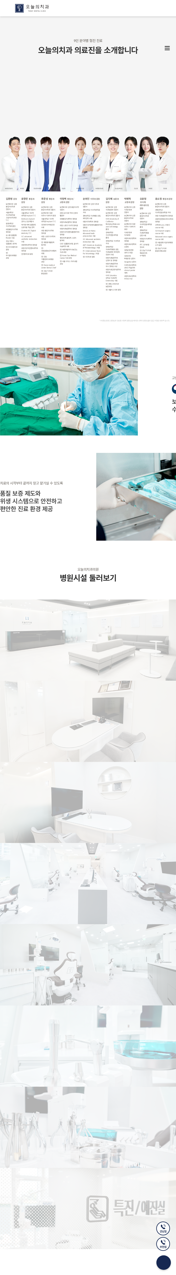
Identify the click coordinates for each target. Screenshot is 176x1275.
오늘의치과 (32, 8)
